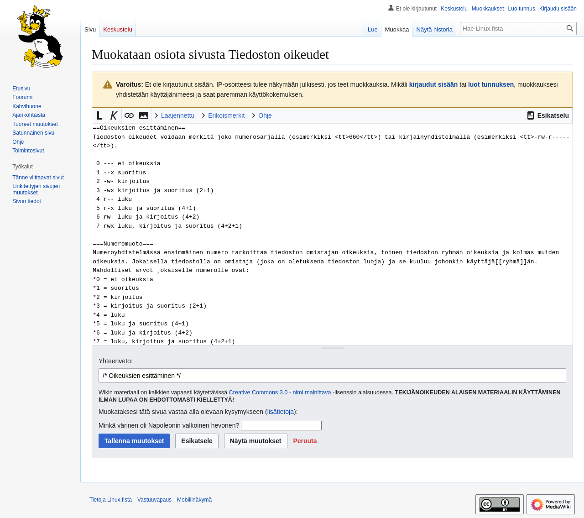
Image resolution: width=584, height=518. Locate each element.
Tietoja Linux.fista (110, 500)
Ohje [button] (265, 115)
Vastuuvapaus (154, 500)
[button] (547, 115)
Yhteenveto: (116, 361)
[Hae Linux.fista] (518, 28)
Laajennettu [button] (177, 115)
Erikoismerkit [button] (226, 115)
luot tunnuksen (491, 84)
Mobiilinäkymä (194, 500)
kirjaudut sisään (433, 84)
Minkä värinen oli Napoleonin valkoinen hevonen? (169, 425)
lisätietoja (280, 411)
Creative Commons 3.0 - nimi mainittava (280, 392)
